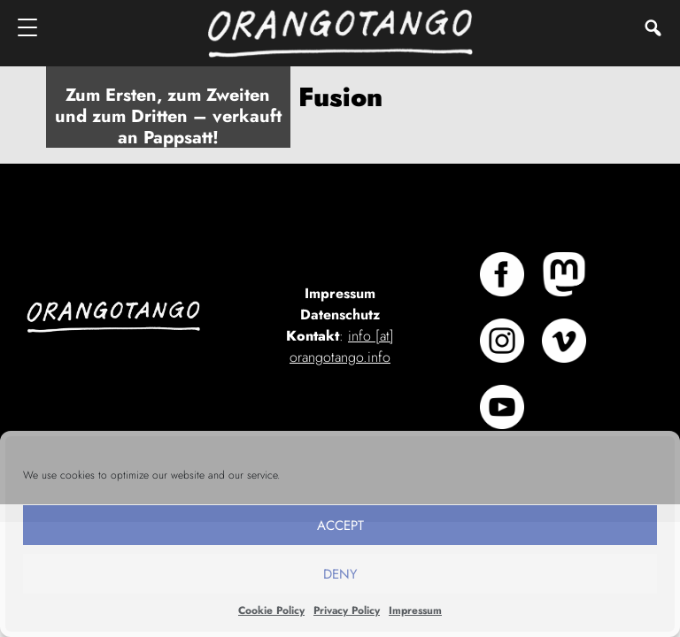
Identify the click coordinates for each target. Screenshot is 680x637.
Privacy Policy (346, 610)
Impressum (415, 610)
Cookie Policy (271, 610)
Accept (340, 525)
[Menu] (29, 27)
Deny (340, 574)
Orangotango (340, 33)
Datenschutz (340, 314)
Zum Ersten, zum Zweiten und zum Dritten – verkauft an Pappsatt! (168, 116)
